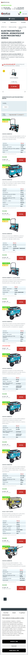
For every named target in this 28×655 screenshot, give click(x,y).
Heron (5, 107)
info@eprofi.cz (20, 8)
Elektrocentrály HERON (22, 27)
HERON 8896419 (7, 464)
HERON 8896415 (7, 368)
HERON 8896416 (7, 179)
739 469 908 (7, 8)
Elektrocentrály (12, 27)
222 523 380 (6, 7)
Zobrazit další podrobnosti (9, 154)
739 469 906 (20, 7)
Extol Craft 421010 (7, 511)
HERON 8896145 (7, 233)
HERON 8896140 (14, 77)
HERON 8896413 (7, 321)
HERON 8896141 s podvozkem (11, 277)
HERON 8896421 (7, 416)
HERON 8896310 (7, 560)
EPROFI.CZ (3, 27)
